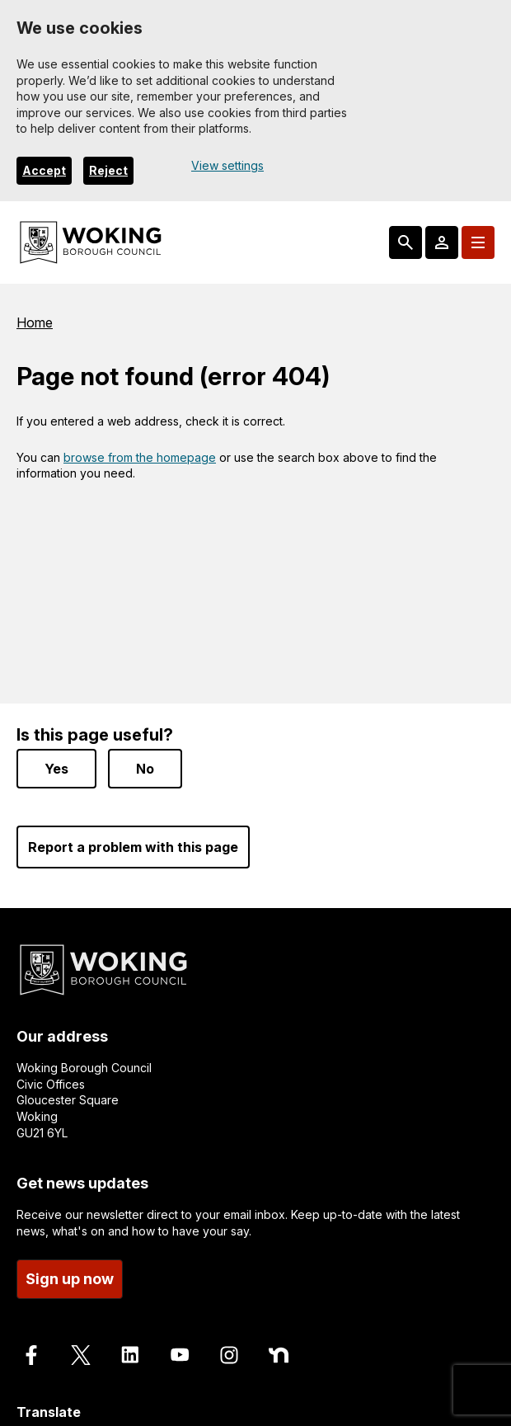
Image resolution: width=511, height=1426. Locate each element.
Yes (56, 768)
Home (34, 322)
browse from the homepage (139, 457)
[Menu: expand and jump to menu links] (478, 242)
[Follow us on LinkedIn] (130, 1355)
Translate (48, 1412)
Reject (108, 170)
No (145, 768)
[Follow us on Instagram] (229, 1355)
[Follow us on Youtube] (180, 1355)
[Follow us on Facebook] (31, 1355)
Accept (44, 170)
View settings (227, 165)
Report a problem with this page (133, 847)
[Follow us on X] (81, 1355)
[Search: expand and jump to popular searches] (405, 242)
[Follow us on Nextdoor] (278, 1355)
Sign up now (70, 1278)
